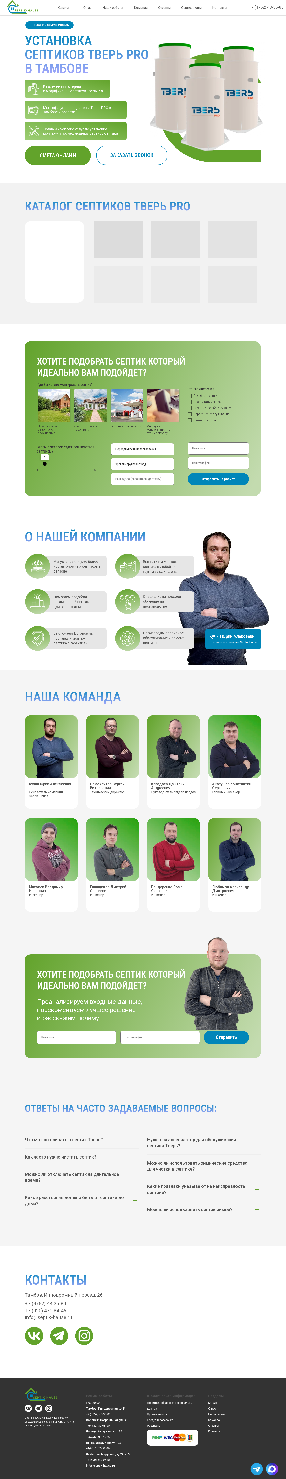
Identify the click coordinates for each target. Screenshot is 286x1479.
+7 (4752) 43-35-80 (266, 7)
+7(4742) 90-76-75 (98, 1437)
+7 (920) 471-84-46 (45, 1311)
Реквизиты (154, 1425)
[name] (218, 448)
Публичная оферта (159, 1414)
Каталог (64, 8)
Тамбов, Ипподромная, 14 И (105, 1408)
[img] (34, 1336)
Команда (141, 8)
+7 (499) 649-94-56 (98, 1459)
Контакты (219, 8)
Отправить (226, 1037)
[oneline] (142, 479)
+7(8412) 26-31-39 (98, 1448)
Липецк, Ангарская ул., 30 (104, 1431)
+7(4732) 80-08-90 (98, 1425)
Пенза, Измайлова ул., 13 (103, 1442)
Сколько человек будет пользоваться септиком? (65, 449)
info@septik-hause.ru (48, 1317)
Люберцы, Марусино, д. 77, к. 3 (108, 1454)
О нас (87, 8)
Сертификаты (191, 8)
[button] (131, 155)
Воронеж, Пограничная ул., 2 (106, 1420)
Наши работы (113, 8)
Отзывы (164, 8)
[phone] (218, 463)
